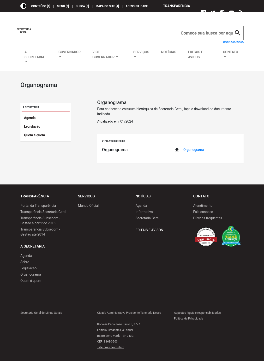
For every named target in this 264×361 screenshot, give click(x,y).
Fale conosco (203, 212)
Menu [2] (63, 6)
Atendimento (202, 205)
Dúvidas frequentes (207, 218)
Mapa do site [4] (107, 6)
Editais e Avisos (195, 54)
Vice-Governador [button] (103, 54)
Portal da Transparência (38, 205)
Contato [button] (230, 52)
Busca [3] (82, 6)
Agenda (30, 118)
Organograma (193, 150)
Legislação (32, 126)
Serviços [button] (141, 52)
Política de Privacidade (188, 318)
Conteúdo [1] (40, 6)
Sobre (24, 262)
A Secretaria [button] (34, 54)
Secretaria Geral (147, 218)
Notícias (168, 52)
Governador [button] (70, 52)
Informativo (144, 212)
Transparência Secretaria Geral (43, 212)
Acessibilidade (137, 6)
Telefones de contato (110, 347)
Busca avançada (233, 42)
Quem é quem (34, 135)
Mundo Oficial (88, 205)
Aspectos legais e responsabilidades (197, 312)
